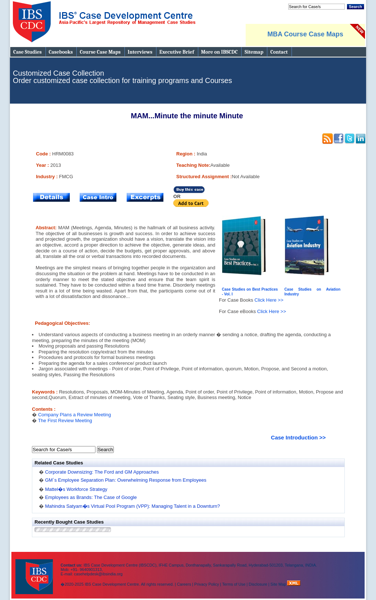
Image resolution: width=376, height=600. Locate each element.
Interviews (140, 52)
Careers (184, 584)
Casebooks (61, 52)
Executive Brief (176, 52)
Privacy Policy (206, 584)
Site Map (279, 584)
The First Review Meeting (65, 420)
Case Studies (27, 52)
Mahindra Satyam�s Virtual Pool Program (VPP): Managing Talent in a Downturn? (132, 506)
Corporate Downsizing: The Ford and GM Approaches (102, 472)
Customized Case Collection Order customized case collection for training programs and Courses (122, 77)
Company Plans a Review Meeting (74, 414)
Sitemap (254, 52)
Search (355, 6)
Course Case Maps (100, 52)
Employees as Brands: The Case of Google (91, 497)
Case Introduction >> (298, 437)
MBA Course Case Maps (305, 34)
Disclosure (258, 584)
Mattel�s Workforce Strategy (76, 489)
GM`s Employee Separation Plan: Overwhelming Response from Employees (125, 480)
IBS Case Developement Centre (34, 572)
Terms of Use (234, 584)
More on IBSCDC (219, 52)
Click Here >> (268, 300)
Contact (279, 52)
